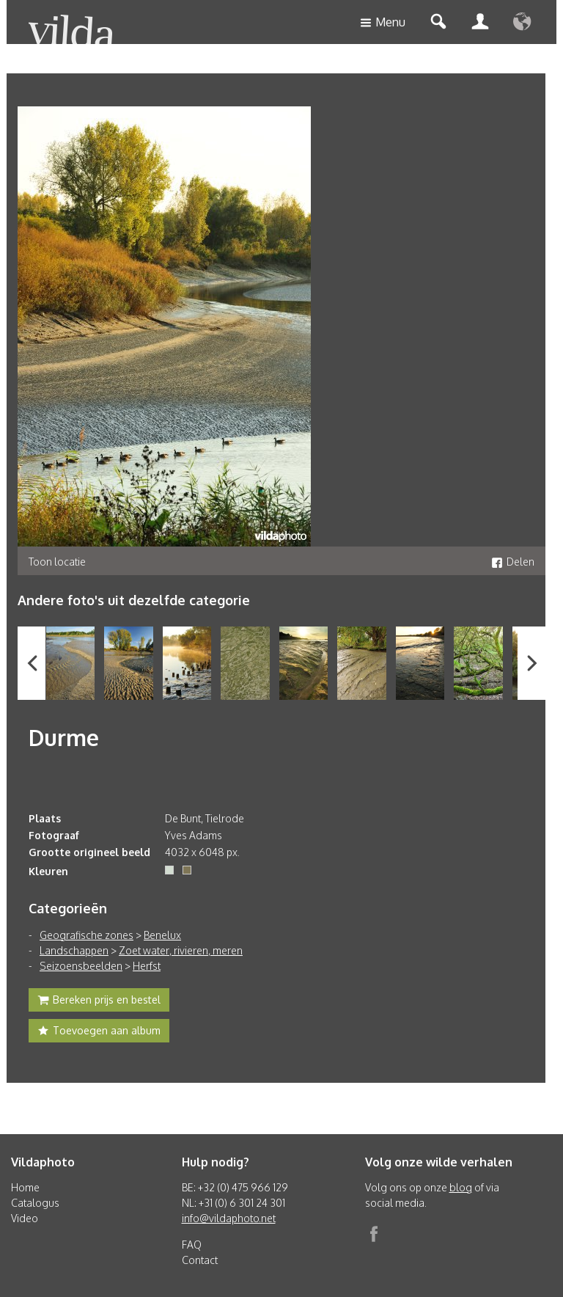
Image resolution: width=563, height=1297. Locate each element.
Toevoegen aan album (99, 1032)
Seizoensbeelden (81, 966)
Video (24, 1218)
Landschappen (74, 950)
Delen (512, 561)
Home (25, 1187)
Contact (200, 1260)
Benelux (162, 935)
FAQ (192, 1244)
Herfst (147, 966)
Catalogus (35, 1202)
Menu (382, 23)
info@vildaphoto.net (229, 1218)
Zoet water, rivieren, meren (181, 950)
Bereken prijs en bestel (99, 1001)
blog (460, 1187)
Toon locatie (57, 561)
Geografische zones (86, 935)
